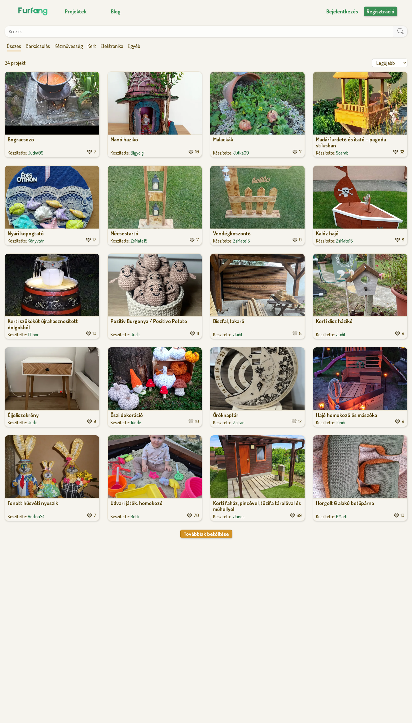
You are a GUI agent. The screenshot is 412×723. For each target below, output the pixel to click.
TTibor (33, 334)
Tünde (136, 422)
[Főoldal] (32, 11)
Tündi (340, 422)
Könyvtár (36, 241)
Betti (135, 516)
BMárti (341, 516)
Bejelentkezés (342, 11)
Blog (116, 11)
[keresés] (400, 31)
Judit (135, 334)
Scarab (342, 153)
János (239, 516)
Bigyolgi (138, 153)
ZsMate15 (139, 241)
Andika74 (36, 516)
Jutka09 (35, 153)
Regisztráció (380, 11)
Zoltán (239, 422)
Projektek (76, 11)
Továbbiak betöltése (206, 534)
